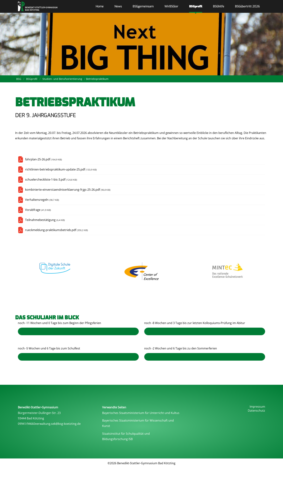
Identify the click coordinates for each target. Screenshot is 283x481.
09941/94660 (26, 424)
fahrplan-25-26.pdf (43, 159)
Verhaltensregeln (42, 200)
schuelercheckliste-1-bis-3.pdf (51, 179)
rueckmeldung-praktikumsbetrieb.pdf (56, 230)
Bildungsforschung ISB (117, 439)
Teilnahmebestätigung (45, 220)
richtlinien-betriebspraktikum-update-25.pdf (61, 169)
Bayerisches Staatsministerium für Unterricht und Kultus (140, 413)
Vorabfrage (38, 210)
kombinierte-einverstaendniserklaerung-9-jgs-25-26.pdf (67, 190)
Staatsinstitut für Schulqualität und (126, 434)
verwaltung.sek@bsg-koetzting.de (58, 424)
